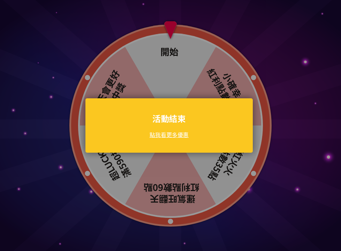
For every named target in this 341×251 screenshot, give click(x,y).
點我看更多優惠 (169, 134)
